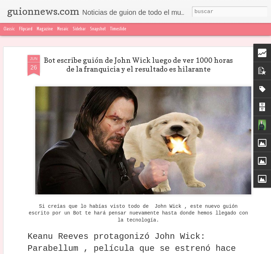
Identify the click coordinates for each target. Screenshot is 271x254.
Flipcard (25, 29)
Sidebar (79, 29)
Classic (9, 29)
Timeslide (118, 29)
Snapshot (98, 29)
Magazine (45, 29)
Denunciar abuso (167, 250)
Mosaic (62, 29)
